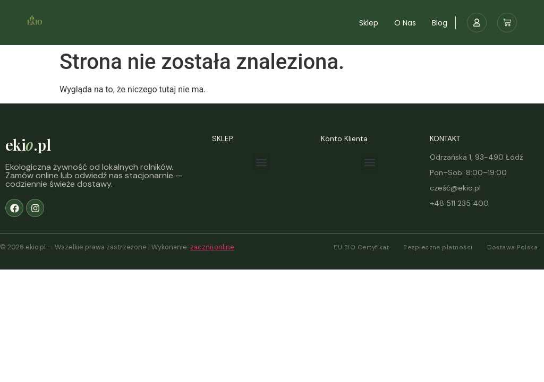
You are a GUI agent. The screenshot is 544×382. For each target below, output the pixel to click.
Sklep (368, 23)
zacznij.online (212, 246)
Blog (439, 23)
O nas (405, 23)
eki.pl (27, 144)
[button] (261, 162)
